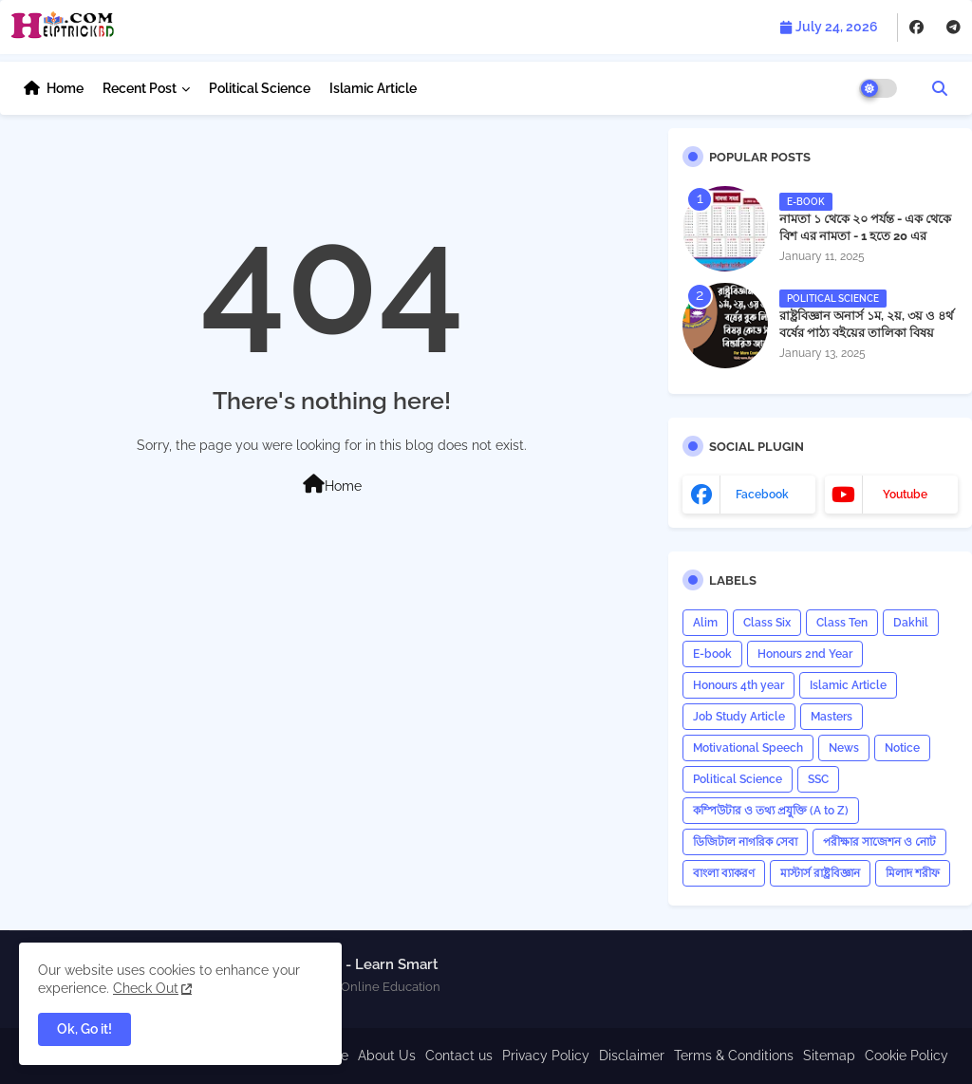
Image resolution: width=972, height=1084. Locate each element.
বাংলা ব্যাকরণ (724, 873)
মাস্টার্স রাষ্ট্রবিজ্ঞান (820, 873)
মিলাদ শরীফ (913, 873)
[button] (940, 88)
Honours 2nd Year (804, 654)
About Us (387, 1055)
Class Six (767, 622)
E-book (712, 654)
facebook (762, 494)
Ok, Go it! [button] (84, 1029)
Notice (902, 748)
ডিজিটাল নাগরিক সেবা (745, 842)
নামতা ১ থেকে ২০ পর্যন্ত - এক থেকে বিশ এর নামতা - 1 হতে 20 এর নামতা (865, 236)
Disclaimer (631, 1055)
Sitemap (829, 1055)
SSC (818, 779)
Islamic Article (373, 88)
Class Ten (842, 622)
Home (65, 88)
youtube (905, 494)
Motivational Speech (748, 748)
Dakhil (910, 622)
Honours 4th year (738, 685)
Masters (831, 716)
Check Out (145, 988)
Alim (705, 622)
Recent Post (140, 88)
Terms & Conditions (734, 1055)
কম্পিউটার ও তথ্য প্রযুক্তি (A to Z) (771, 810)
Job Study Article (739, 716)
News (844, 748)
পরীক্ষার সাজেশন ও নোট (879, 842)
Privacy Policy (545, 1055)
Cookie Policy (906, 1055)
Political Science (259, 88)
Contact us (459, 1055)
